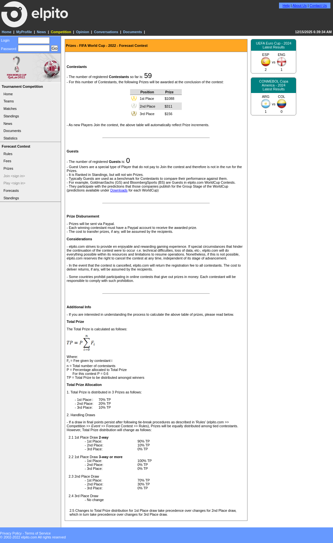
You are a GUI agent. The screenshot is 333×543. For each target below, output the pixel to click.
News (41, 32)
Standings (11, 116)
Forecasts (11, 190)
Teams (9, 101)
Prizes (8, 168)
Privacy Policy (11, 533)
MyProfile (24, 32)
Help (286, 5)
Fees (7, 161)
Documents (132, 32)
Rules (8, 154)
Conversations (106, 32)
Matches (10, 109)
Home (6, 32)
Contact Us (318, 5)
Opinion (82, 32)
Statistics (11, 138)
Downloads (118, 190)
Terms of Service (38, 533)
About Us (299, 5)
